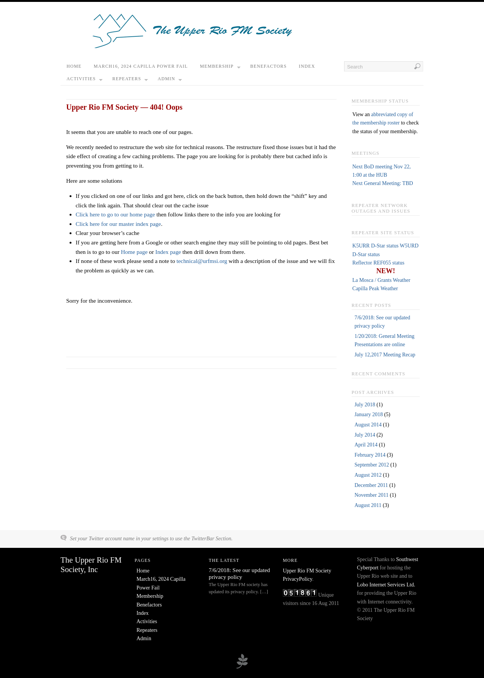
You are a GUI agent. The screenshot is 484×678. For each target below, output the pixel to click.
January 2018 (368, 414)
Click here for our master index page (118, 224)
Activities (84, 80)
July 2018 (364, 404)
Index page (168, 252)
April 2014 (365, 445)
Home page (134, 252)
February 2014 (369, 455)
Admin (170, 80)
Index (307, 66)
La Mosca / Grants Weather (381, 280)
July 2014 (364, 435)
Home (74, 66)
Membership (220, 68)
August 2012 (368, 475)
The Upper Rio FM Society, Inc (91, 564)
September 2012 (371, 465)
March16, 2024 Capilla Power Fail (141, 66)
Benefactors (268, 66)
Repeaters (130, 80)
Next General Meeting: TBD (382, 183)
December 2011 (371, 485)
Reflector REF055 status (378, 263)
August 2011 (367, 505)
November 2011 (371, 495)
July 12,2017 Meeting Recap (384, 355)
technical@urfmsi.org (202, 261)
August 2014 (368, 425)
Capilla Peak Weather (375, 288)
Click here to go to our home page (115, 214)
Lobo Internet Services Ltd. (386, 585)
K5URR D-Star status (375, 246)
